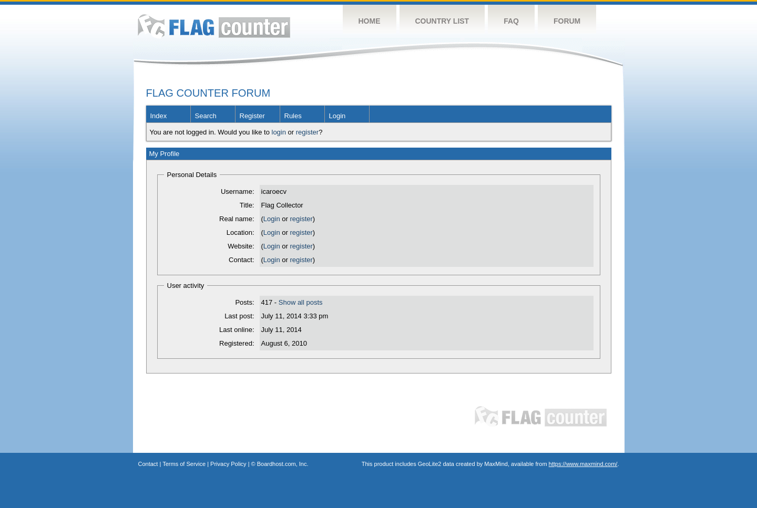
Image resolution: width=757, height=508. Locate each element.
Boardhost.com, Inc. (283, 464)
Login (337, 116)
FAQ (511, 21)
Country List (442, 21)
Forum (567, 21)
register (307, 132)
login (279, 132)
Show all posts (301, 302)
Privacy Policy (228, 464)
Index (158, 116)
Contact (148, 464)
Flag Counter (214, 26)
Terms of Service (184, 464)
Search (206, 116)
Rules (293, 116)
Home (370, 21)
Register (252, 116)
